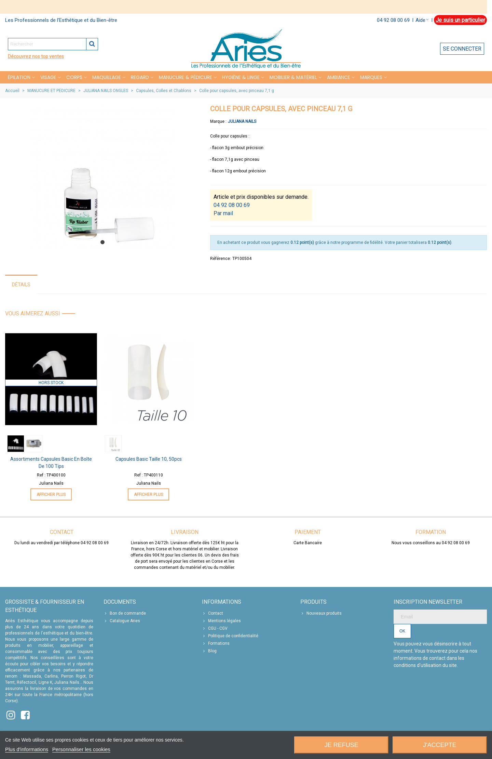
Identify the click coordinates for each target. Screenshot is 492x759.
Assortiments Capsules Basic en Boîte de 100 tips (51, 462)
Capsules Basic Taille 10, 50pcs (148, 459)
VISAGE (48, 77)
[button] (102, 242)
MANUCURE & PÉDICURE (185, 77)
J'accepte (439, 745)
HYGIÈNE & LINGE (241, 77)
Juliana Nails (242, 121)
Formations (216, 643)
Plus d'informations (26, 749)
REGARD (140, 77)
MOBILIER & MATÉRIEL (293, 77)
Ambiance (338, 77)
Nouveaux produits (321, 613)
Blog (209, 651)
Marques (371, 77)
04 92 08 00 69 (393, 20)
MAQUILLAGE (106, 77)
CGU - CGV (215, 628)
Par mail (223, 213)
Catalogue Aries (122, 621)
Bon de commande (125, 613)
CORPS (74, 77)
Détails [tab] (21, 284)
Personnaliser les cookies (81, 749)
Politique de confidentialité (230, 636)
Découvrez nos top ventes (36, 56)
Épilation (19, 77)
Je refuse (341, 745)
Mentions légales (221, 621)
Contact (212, 613)
